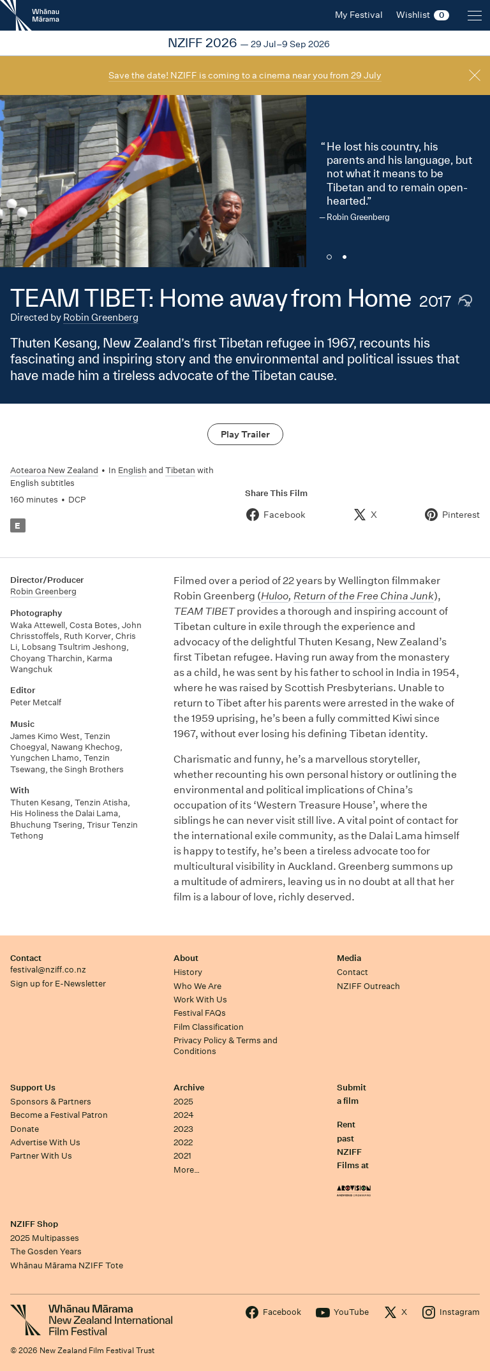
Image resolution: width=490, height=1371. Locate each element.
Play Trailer (245, 434)
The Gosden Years (46, 1251)
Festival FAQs (200, 1013)
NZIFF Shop (34, 1224)
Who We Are (197, 986)
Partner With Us (41, 1155)
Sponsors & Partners (50, 1101)
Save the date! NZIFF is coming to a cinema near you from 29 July (245, 75)
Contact (25, 958)
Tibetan (180, 470)
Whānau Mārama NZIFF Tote (66, 1265)
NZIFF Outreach (368, 986)
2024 (184, 1115)
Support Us (33, 1087)
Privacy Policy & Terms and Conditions (226, 1046)
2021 (182, 1155)
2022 (183, 1142)
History (188, 972)
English (132, 470)
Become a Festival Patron (59, 1115)
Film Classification (209, 1027)
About (186, 958)
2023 (183, 1129)
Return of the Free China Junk (363, 596)
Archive (189, 1087)
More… (187, 1169)
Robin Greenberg (100, 317)
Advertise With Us (45, 1142)
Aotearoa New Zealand (54, 470)
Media (349, 958)
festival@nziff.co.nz (48, 969)
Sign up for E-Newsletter (58, 983)
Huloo (274, 596)
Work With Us (200, 999)
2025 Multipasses (44, 1238)
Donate (24, 1129)
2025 (183, 1101)
